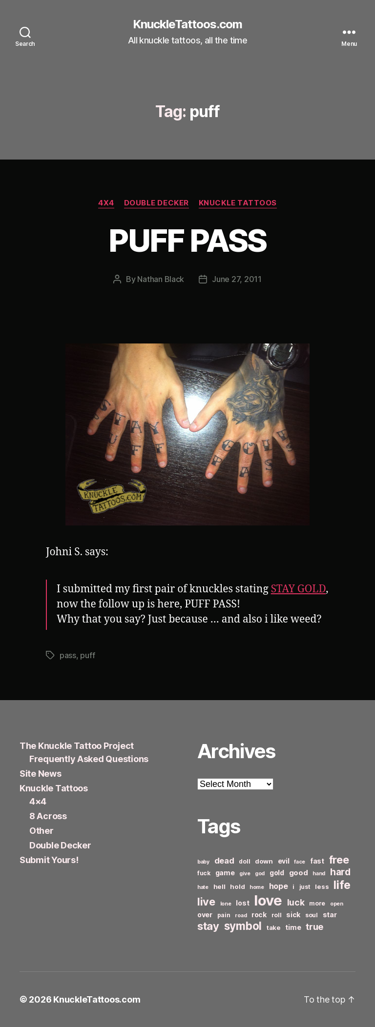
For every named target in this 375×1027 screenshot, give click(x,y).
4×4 (37, 801)
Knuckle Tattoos (238, 203)
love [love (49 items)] (268, 900)
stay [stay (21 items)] (208, 926)
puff (87, 655)
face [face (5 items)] (299, 862)
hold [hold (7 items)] (237, 886)
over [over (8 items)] (204, 914)
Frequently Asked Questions (88, 759)
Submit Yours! (49, 860)
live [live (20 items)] (206, 901)
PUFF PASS (187, 240)
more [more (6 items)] (317, 903)
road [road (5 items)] (241, 915)
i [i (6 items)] (293, 886)
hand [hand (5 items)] (318, 873)
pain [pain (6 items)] (223, 915)
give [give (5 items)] (244, 873)
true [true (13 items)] (314, 926)
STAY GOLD (298, 589)
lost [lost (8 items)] (242, 903)
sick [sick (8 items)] (293, 914)
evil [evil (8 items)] (284, 861)
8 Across (48, 816)
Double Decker (156, 203)
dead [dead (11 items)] (224, 861)
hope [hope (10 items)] (278, 886)
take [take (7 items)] (274, 927)
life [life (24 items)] (342, 885)
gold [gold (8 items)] (277, 872)
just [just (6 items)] (305, 886)
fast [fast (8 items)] (317, 861)
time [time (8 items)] (293, 927)
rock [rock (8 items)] (259, 914)
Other (41, 831)
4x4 (106, 203)
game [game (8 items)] (225, 872)
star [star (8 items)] (330, 914)
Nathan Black (160, 279)
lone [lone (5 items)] (225, 904)
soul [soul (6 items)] (311, 915)
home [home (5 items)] (257, 887)
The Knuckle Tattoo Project (77, 746)
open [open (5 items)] (336, 904)
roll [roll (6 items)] (276, 915)
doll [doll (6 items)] (244, 861)
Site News (41, 773)
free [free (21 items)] (339, 859)
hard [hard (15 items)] (340, 872)
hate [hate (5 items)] (202, 887)
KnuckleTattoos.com (187, 24)
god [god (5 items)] (260, 873)
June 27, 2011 (237, 279)
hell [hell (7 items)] (219, 886)
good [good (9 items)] (298, 872)
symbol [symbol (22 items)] (243, 925)
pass (68, 655)
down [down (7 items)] (264, 861)
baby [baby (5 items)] (203, 862)
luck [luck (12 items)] (296, 902)
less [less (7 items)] (322, 886)
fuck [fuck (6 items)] (203, 873)
